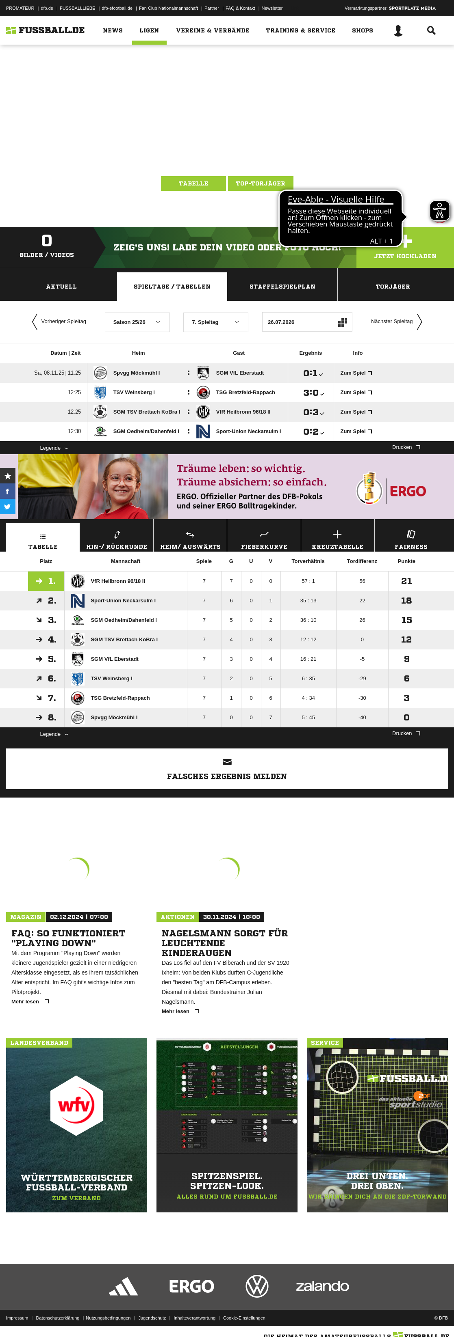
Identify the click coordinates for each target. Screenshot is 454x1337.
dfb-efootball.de (117, 8)
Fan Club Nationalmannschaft (168, 8)
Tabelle (193, 183)
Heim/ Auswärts (190, 539)
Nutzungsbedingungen (108, 1317)
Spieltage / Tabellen (172, 286)
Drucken (406, 447)
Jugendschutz (152, 1317)
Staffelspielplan (282, 286)
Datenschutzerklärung (57, 1317)
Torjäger (393, 286)
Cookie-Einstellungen (244, 1317)
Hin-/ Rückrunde (116, 539)
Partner (211, 8)
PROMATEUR (20, 8)
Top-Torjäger (260, 183)
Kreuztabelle (337, 539)
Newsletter (272, 8)
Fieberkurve (263, 539)
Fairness (411, 539)
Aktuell (61, 286)
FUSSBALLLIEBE (77, 8)
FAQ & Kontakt (240, 8)
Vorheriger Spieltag (57, 322)
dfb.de (47, 8)
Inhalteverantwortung (194, 1317)
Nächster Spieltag (398, 322)
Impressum (17, 1317)
